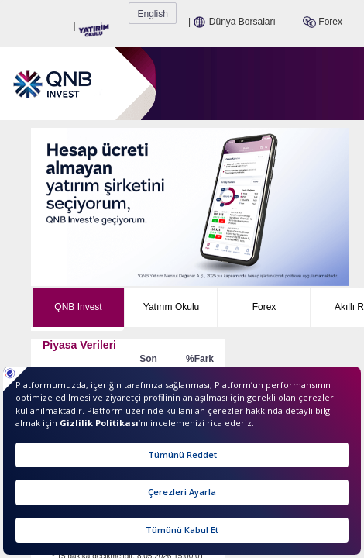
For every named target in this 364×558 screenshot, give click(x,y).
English (336, 14)
